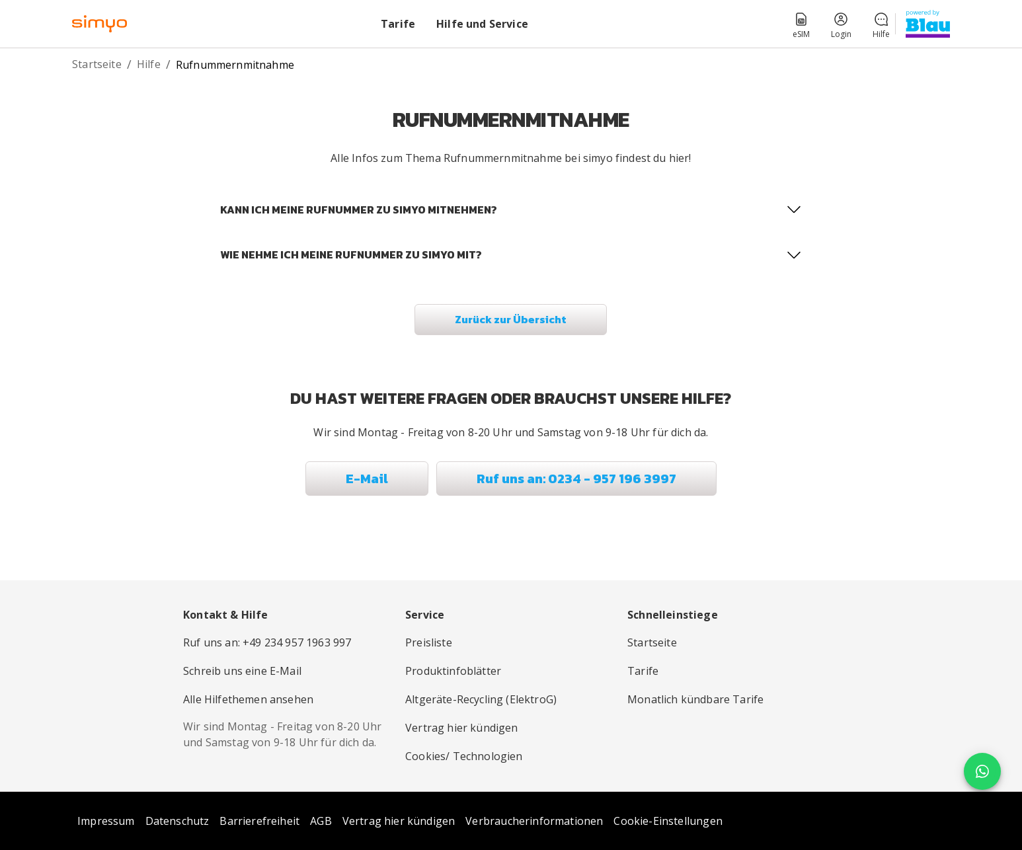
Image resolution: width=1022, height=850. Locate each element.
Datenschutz (177, 821)
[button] (801, 23)
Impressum (106, 821)
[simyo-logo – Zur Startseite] (99, 23)
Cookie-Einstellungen (667, 821)
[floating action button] (982, 772)
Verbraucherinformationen (534, 821)
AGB (321, 821)
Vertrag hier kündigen (398, 821)
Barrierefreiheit (259, 821)
